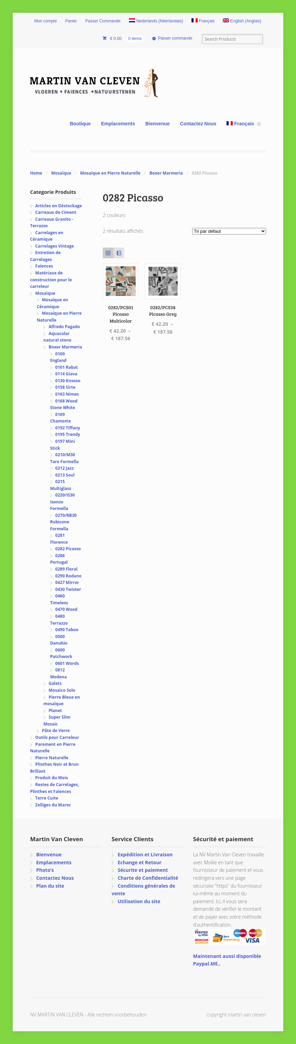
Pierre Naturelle (51, 758)
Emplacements (118, 123)
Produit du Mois (51, 778)
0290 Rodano (68, 576)
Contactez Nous (198, 123)
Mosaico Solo (61, 690)
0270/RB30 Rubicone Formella (63, 522)
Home (36, 173)
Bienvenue (157, 123)
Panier (71, 21)
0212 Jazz (64, 468)
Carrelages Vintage (54, 246)
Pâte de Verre (56, 730)
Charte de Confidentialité (148, 878)
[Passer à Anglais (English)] (242, 21)
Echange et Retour (140, 862)
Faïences (44, 266)
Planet (55, 710)
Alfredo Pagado (64, 327)
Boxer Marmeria (166, 173)
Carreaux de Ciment (55, 212)
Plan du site (50, 886)
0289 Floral (66, 569)
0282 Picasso (68, 549)
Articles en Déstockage (58, 206)
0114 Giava (66, 374)
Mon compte (45, 21)
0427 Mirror (67, 582)
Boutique (80, 123)
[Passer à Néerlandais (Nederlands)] (156, 21)
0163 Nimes (67, 394)
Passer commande (175, 38)
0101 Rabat (66, 367)
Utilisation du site (139, 901)
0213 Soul (65, 475)
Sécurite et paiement (143, 870)
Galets (55, 683)
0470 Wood (66, 609)
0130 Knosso (67, 381)
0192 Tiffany (67, 428)
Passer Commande (103, 21)
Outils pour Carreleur (57, 737)
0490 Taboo (66, 630)
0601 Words (67, 663)
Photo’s (45, 870)
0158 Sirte (65, 387)
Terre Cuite (46, 798)
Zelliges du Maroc (53, 805)
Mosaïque (61, 173)
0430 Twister (68, 589)
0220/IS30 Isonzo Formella (62, 501)
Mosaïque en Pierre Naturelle (110, 173)
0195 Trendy (67, 434)
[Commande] (229, 231)
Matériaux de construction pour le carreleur (51, 279)
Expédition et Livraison (145, 854)
